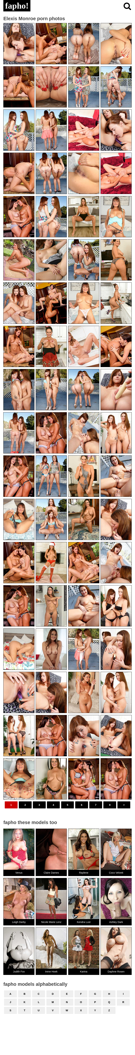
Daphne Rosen (116, 971)
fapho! (16, 5)
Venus (18, 872)
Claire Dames (51, 872)
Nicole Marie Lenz (51, 922)
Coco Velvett (116, 872)
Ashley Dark (116, 922)
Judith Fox (19, 971)
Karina (83, 971)
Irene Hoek (51, 971)
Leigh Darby (19, 922)
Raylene (83, 872)
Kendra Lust (84, 922)
